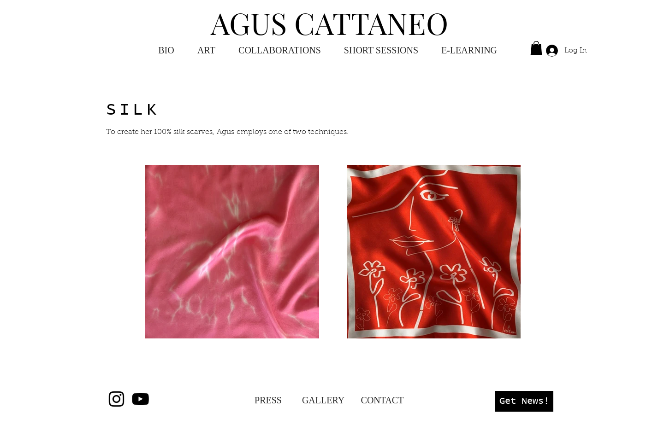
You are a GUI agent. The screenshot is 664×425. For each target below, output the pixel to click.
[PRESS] (268, 400)
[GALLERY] (323, 400)
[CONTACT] (382, 400)
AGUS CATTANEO (329, 22)
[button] (469, 50)
